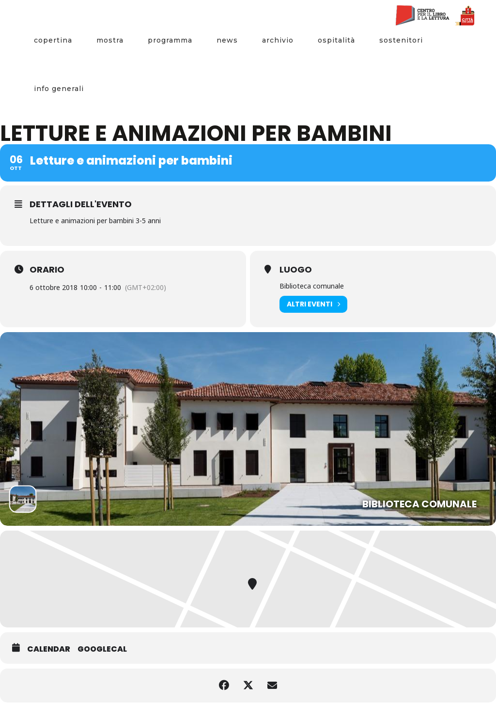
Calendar (48, 649)
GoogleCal (102, 649)
